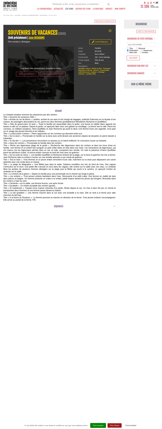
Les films (69, 9)
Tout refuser (114, 425)
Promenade (104, 70)
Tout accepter (98, 425)
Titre (130, 48)
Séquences (147, 50)
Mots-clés (132, 52)
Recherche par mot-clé (141, 65)
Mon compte (120, 9)
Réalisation (132, 50)
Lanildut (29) (91, 74)
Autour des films (83, 9)
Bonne (96, 70)
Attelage (101, 72)
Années (144, 52)
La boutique (98, 9)
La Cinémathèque (44, 9)
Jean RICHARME (36, 37)
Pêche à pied (97, 68)
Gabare (94, 72)
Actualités (58, 9)
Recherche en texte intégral (141, 38)
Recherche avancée (141, 73)
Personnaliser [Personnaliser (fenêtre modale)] (130, 425)
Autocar (81, 74)
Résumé (140, 48)
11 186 (145, 6)
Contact (109, 9)
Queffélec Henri (84, 68)
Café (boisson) (84, 72)
